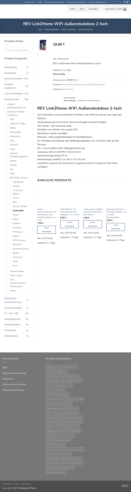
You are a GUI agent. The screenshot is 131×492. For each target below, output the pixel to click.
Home (72, 9)
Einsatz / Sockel (20, 206)
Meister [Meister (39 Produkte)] (50, 426)
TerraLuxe (17, 257)
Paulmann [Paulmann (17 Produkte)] (76, 431)
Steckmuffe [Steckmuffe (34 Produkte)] (69, 467)
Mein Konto (26, 484)
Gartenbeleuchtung (81, 84)
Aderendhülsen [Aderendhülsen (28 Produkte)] (69, 367)
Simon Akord (16, 275)
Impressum (29, 2)
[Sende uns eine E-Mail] (127, 2)
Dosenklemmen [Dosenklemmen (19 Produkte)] (73, 376)
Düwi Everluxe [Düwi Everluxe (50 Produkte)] (53, 380)
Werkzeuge (10, 330)
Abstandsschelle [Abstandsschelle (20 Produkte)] (54, 367)
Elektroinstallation (52, 29)
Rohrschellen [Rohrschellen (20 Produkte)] (52, 454)
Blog (82, 9)
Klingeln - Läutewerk (9, 86)
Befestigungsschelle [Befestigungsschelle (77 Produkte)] (55, 376)
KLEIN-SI (14, 144)
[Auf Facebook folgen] (124, 2)
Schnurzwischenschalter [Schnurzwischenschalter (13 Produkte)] (72, 463)
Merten (13, 164)
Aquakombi (18, 181)
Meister (13, 160)
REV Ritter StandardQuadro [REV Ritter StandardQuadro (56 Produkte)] (58, 440)
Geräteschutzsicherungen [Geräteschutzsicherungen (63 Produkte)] (57, 394)
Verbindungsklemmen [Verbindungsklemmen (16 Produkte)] (56, 472)
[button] (93, 9)
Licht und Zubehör (13, 93)
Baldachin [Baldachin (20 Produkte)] (62, 371)
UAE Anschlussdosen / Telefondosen (18, 283)
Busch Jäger (15, 132)
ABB (12, 119)
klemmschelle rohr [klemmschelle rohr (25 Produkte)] (54, 412)
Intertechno (15, 136)
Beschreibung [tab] (69, 100)
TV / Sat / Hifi (11, 313)
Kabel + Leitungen (69, 29)
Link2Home (68, 89)
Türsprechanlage (13, 307)
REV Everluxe (19, 240)
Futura (16, 214)
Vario (15, 265)
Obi (11, 169)
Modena (16, 223)
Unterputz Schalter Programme (16, 113)
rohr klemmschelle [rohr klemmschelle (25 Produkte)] (75, 449)
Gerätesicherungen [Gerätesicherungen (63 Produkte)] (54, 399)
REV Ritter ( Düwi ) (19, 177)
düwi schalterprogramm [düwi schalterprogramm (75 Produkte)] (72, 380)
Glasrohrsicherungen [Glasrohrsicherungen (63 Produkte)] (74, 399)
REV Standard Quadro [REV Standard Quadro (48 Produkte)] (56, 444)
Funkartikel (18, 210)
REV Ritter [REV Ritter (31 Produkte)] (51, 435)
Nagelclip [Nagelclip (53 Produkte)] (51, 431)
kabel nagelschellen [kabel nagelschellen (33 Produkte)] (55, 408)
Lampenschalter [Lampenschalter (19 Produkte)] (53, 422)
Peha (12, 173)
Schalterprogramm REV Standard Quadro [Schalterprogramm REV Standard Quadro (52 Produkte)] (64, 458)
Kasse (16, 484)
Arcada (16, 186)
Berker (13, 127)
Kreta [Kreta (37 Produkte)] (79, 417)
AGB (39, 2)
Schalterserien (11, 99)
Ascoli (15, 197)
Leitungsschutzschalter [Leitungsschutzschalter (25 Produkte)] (72, 422)
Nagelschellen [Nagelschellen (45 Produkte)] (63, 431)
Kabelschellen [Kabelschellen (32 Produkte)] (72, 408)
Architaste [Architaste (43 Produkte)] (51, 371)
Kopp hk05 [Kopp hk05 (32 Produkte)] (58, 417)
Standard (17, 244)
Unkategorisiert (12, 319)
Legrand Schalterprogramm (18, 155)
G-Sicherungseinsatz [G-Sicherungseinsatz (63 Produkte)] (55, 390)
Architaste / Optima (18, 192)
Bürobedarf (10, 73)
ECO (15, 202)
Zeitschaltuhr (11, 336)
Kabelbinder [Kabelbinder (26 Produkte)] (66, 403)
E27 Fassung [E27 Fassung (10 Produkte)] (52, 385)
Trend (15, 261)
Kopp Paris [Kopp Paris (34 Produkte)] (70, 417)
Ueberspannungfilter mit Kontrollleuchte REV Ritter (93, 212)
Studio (16, 252)
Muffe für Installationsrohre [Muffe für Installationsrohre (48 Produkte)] (67, 426)
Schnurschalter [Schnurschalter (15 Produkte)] (53, 463)
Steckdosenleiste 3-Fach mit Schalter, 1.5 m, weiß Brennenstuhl (116, 213)
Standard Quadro (21, 248)
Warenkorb (7, 484)
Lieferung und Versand (76, 2)
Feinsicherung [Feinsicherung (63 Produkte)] (66, 385)
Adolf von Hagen (18, 123)
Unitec (13, 290)
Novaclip (17, 227)
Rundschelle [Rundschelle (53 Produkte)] (65, 454)
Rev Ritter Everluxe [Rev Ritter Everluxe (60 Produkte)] (66, 435)
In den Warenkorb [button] (46, 230)
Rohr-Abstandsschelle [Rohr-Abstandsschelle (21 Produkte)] (56, 449)
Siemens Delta (17, 271)
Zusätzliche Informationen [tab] (89, 100)
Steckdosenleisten (85, 29)
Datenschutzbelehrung (54, 2)
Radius (16, 236)
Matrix (16, 219)
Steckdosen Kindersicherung (12, 300)
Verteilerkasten (12, 324)
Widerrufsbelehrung (97, 2)
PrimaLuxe (18, 231)
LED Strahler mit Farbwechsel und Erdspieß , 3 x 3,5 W (69, 212)
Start (40, 29)
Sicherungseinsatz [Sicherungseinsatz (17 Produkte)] (54, 467)
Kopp (12, 148)
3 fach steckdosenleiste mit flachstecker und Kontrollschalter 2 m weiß (46, 215)
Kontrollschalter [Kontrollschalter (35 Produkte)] (71, 412)
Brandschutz (10, 67)
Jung (12, 140)
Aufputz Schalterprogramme (16, 106)
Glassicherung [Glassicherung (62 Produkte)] (53, 403)
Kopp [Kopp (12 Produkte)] (49, 417)
